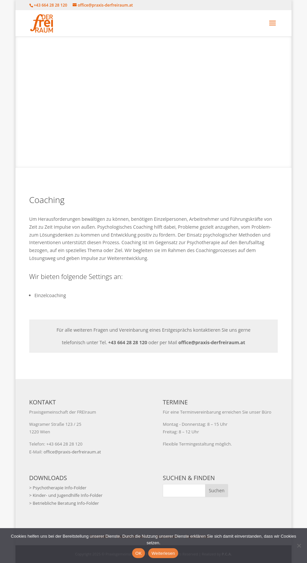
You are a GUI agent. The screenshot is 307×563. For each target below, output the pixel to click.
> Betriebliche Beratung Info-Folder (64, 503)
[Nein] (298, 545)
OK (138, 553)
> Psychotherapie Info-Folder (57, 488)
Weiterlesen (163, 553)
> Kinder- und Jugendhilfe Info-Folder (66, 495)
